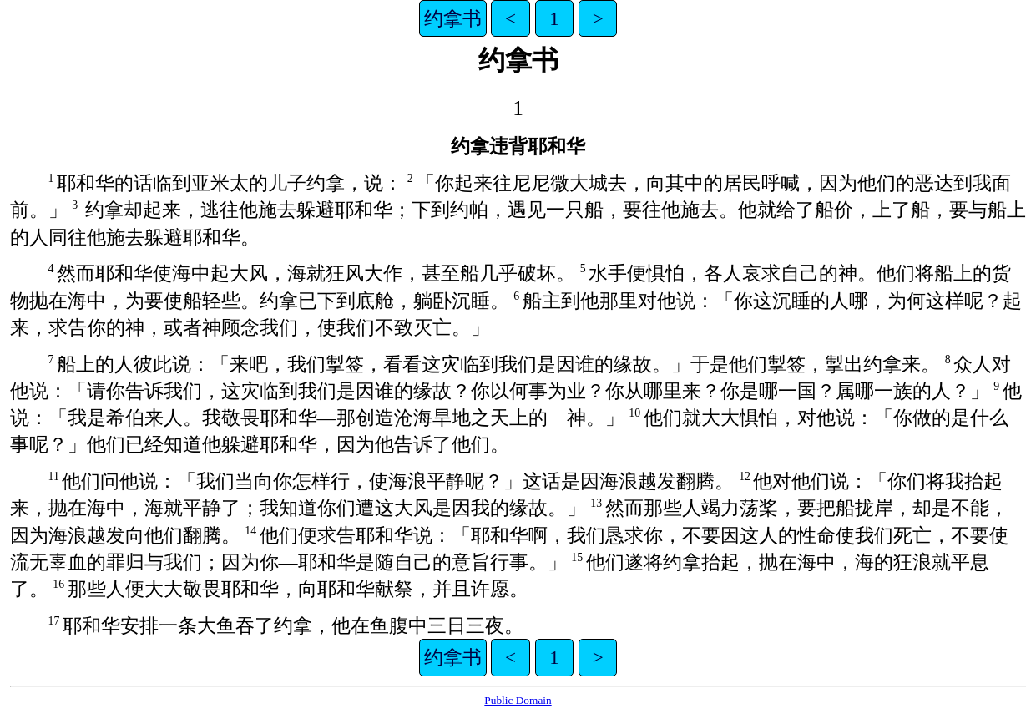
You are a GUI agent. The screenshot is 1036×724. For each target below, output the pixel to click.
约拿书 (453, 18)
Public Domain (517, 700)
